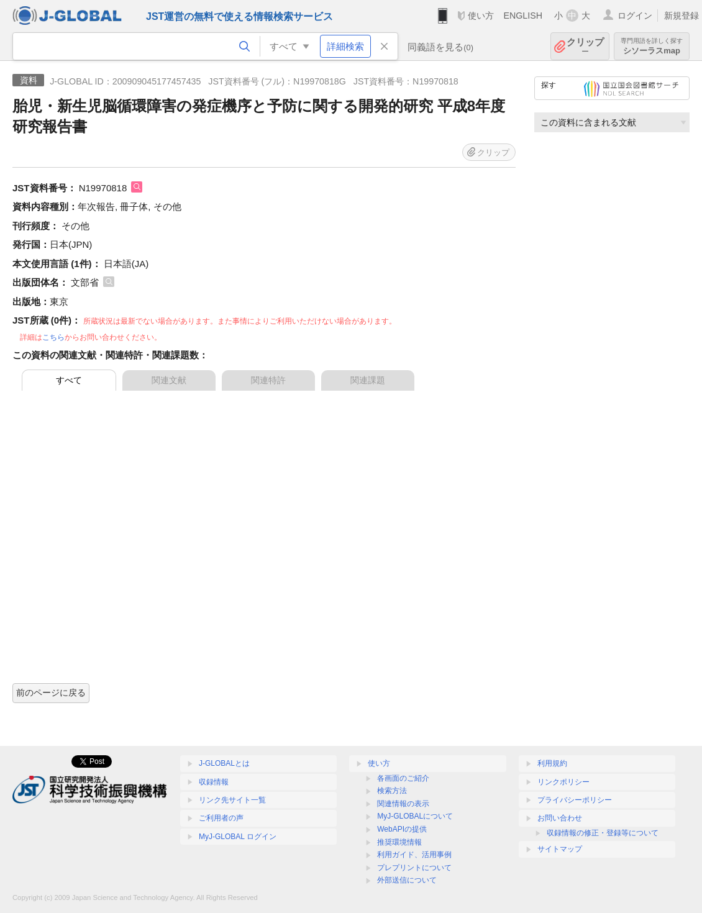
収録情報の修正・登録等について (603, 833)
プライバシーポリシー (574, 800)
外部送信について (407, 880)
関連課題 (367, 380)
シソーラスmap (652, 46)
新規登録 (681, 15)
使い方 (481, 15)
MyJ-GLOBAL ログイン (237, 836)
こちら (53, 337)
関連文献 (169, 380)
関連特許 (268, 380)
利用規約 (552, 763)
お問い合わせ (559, 818)
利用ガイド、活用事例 (414, 854)
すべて (69, 380)
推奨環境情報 (399, 842)
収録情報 (214, 782)
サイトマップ (559, 849)
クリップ (585, 46)
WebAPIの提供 (402, 829)
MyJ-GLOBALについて (415, 816)
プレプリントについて (414, 867)
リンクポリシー (563, 782)
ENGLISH (522, 15)
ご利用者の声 (221, 818)
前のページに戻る (51, 692)
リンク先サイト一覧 (232, 800)
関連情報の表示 (403, 803)
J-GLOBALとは (224, 763)
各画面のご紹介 (403, 778)
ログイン (635, 15)
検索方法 (392, 790)
